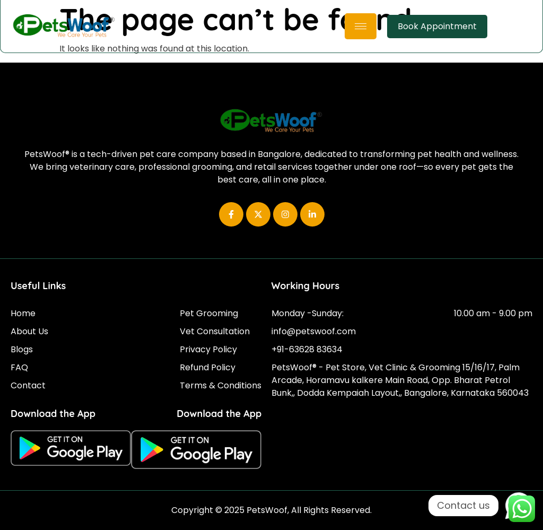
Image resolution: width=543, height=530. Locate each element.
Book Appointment (437, 26)
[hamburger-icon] (360, 26)
